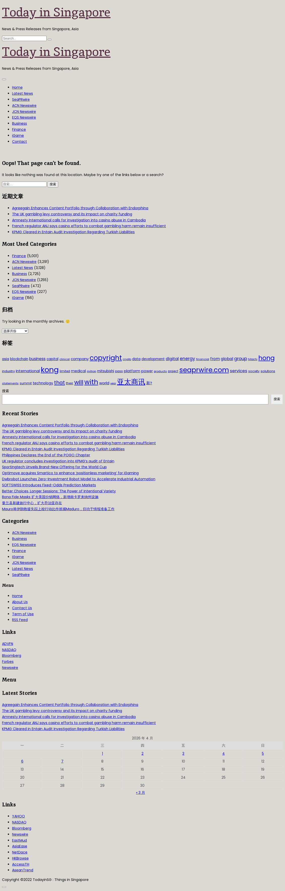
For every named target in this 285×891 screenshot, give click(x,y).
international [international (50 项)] (28, 370)
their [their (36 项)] (69, 383)
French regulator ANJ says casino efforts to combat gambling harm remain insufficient (89, 225)
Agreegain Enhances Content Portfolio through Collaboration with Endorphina (80, 208)
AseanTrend (22, 870)
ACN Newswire (24, 105)
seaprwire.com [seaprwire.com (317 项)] (204, 369)
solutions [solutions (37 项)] (268, 371)
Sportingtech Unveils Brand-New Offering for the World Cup (54, 466)
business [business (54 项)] (37, 358)
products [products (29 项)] (160, 371)
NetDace (19, 852)
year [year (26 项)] (113, 383)
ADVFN (7, 643)
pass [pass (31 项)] (119, 371)
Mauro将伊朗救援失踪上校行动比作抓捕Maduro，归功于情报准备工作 (58, 508)
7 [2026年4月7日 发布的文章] (62, 761)
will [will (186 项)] (78, 382)
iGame (18, 135)
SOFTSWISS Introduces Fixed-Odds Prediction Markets (49, 485)
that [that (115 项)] (59, 382)
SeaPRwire (21, 99)
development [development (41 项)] (153, 359)
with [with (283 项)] (91, 382)
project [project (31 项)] (173, 371)
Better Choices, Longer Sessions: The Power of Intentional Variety (59, 491)
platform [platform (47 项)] (132, 370)
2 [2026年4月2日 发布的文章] (142, 753)
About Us (20, 601)
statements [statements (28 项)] (10, 383)
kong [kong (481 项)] (50, 369)
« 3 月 (140, 792)
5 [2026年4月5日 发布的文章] (263, 753)
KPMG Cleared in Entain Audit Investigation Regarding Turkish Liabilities (73, 231)
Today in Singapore (56, 12)
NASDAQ (9, 649)
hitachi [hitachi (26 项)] (252, 359)
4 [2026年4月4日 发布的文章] (223, 753)
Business (19, 123)
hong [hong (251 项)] (266, 358)
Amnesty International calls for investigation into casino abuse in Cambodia (79, 220)
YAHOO (18, 816)
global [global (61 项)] (227, 359)
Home (17, 87)
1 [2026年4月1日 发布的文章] (102, 753)
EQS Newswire (24, 117)
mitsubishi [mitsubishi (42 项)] (105, 371)
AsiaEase (19, 846)
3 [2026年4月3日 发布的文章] (183, 753)
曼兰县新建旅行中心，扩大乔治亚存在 (32, 502)
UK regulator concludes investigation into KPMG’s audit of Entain (58, 461)
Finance (19, 129)
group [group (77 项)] (240, 359)
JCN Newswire (24, 111)
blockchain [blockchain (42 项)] (19, 359)
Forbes (8, 661)
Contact (19, 141)
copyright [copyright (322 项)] (106, 357)
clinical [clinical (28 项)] (64, 359)
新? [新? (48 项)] (149, 383)
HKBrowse (20, 858)
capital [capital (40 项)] (52, 359)
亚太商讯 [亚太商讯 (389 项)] (131, 382)
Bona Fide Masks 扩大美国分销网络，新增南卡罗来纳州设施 (50, 496)
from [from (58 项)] (215, 359)
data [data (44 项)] (136, 358)
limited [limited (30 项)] (65, 371)
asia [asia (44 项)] (5, 358)
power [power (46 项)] (147, 370)
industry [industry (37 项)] (8, 371)
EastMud (19, 840)
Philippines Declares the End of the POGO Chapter (46, 455)
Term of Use (23, 613)
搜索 (5, 390)
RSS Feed (20, 619)
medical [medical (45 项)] (78, 370)
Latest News (22, 93)
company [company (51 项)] (80, 358)
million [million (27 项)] (91, 371)
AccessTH (20, 864)
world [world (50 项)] (104, 383)
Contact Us (22, 607)
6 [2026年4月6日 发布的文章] (22, 761)
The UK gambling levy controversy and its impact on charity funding (72, 214)
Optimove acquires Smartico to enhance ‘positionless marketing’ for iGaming (70, 472)
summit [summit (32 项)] (26, 383)
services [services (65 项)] (238, 371)
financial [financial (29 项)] (202, 359)
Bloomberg (11, 655)
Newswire (10, 667)
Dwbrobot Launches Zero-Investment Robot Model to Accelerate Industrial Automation (78, 479)
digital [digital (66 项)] (172, 359)
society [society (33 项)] (254, 371)
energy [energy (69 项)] (187, 359)
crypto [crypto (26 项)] (127, 359)
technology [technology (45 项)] (43, 383)
